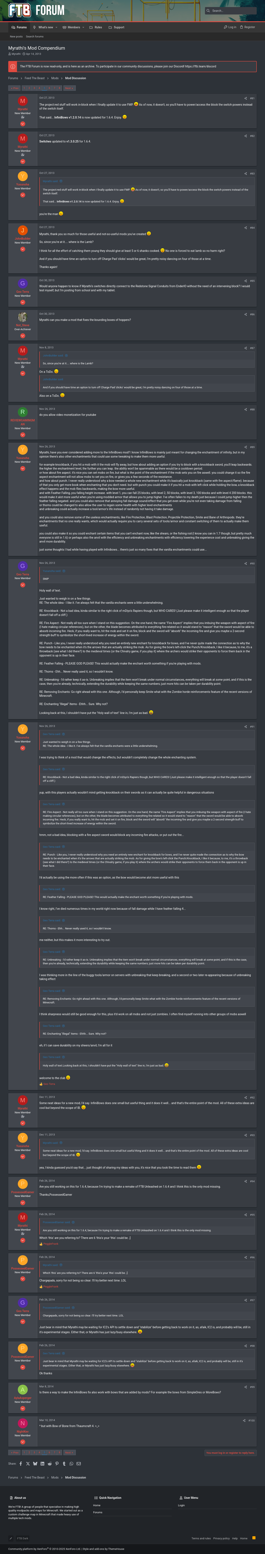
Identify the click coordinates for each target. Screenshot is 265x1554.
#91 (252, 726)
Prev (16, 88)
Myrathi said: (50, 181)
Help (235, 1538)
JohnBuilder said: (53, 355)
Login (181, 1505)
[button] (56, 27)
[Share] (245, 98)
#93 (252, 1135)
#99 (252, 1387)
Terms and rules (201, 1538)
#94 (252, 1181)
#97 (252, 1300)
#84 (252, 227)
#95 (252, 1214)
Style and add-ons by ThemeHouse (103, 1548)
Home (96, 1505)
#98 (252, 1345)
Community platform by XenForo (44, 1548)
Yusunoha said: (52, 571)
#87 (252, 348)
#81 (252, 98)
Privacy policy (221, 1538)
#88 (252, 409)
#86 (252, 314)
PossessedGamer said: (56, 1222)
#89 (252, 447)
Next (68, 88)
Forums (97, 1512)
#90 (252, 563)
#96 (252, 1257)
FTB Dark (22, 1538)
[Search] (231, 10)
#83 (252, 173)
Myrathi (16, 53)
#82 (252, 135)
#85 (252, 280)
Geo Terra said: (52, 734)
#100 (251, 1420)
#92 (252, 1097)
